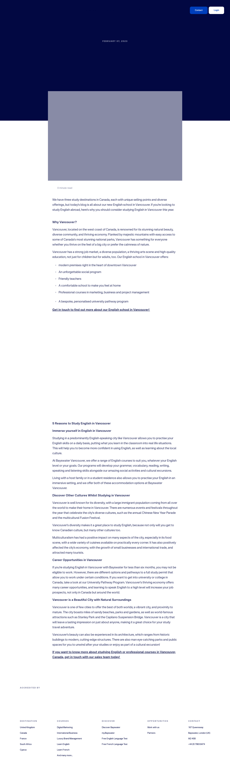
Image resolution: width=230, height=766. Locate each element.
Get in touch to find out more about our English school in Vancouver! (100, 310)
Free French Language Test (114, 744)
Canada (23, 733)
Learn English (63, 744)
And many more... (65, 755)
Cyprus (23, 750)
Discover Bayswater (111, 727)
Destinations (89, 10)
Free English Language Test (114, 739)
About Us (144, 10)
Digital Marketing (65, 727)
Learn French (63, 750)
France (23, 739)
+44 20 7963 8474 (196, 744)
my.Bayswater (108, 733)
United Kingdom (27, 727)
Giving (126, 10)
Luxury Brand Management (69, 739)
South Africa (25, 744)
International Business (67, 733)
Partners (151, 733)
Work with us (153, 727)
